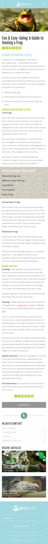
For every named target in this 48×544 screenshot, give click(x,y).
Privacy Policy (37, 535)
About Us (34, 532)
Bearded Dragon (11, 440)
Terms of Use (25, 535)
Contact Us (24, 532)
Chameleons (9, 432)
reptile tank (22, 305)
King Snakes (8, 428)
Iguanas (6, 436)
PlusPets (24, 508)
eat (18, 92)
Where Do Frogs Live (11, 176)
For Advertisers (12, 535)
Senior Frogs (7, 194)
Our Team (14, 532)
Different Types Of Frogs (13, 180)
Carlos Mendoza (9, 470)
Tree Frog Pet (8, 190)
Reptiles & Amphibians (38, 33)
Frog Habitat (7, 185)
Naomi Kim (5, 33)
